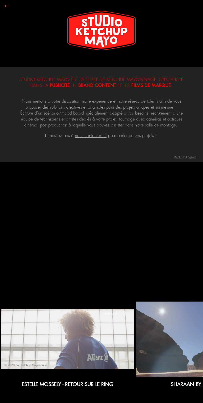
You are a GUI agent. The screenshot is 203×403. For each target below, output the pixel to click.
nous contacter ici (91, 135)
